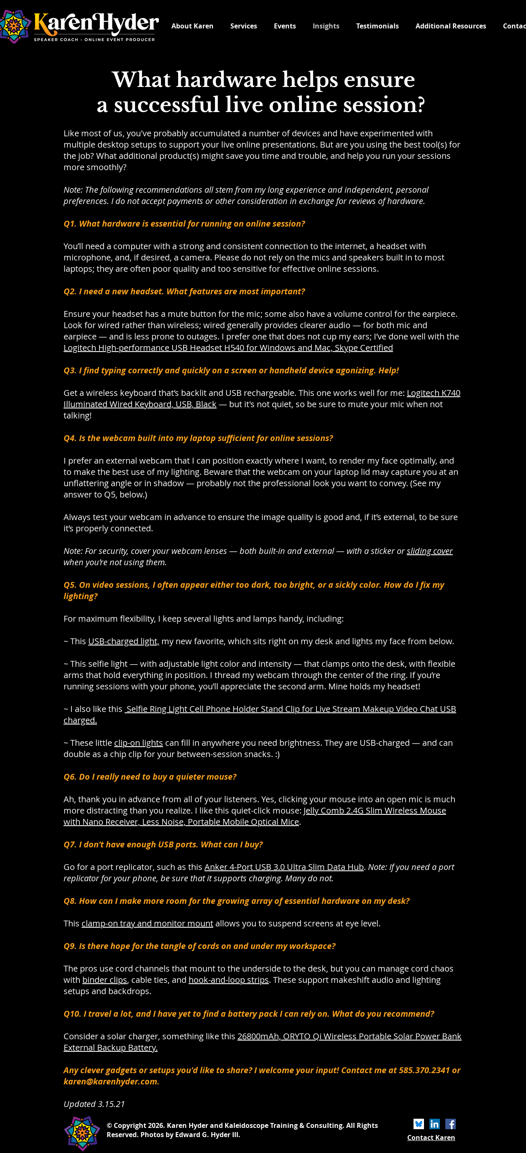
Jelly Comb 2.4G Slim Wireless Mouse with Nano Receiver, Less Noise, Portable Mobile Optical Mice (255, 816)
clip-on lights (138, 742)
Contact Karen (431, 1137)
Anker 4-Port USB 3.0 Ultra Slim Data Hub (284, 866)
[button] (451, 26)
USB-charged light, (123, 641)
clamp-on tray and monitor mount (147, 923)
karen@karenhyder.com (110, 1081)
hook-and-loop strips (229, 979)
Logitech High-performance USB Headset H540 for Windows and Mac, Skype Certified (228, 347)
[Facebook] (450, 1124)
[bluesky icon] (419, 1124)
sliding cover (430, 550)
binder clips (104, 979)
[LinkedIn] (434, 1124)
